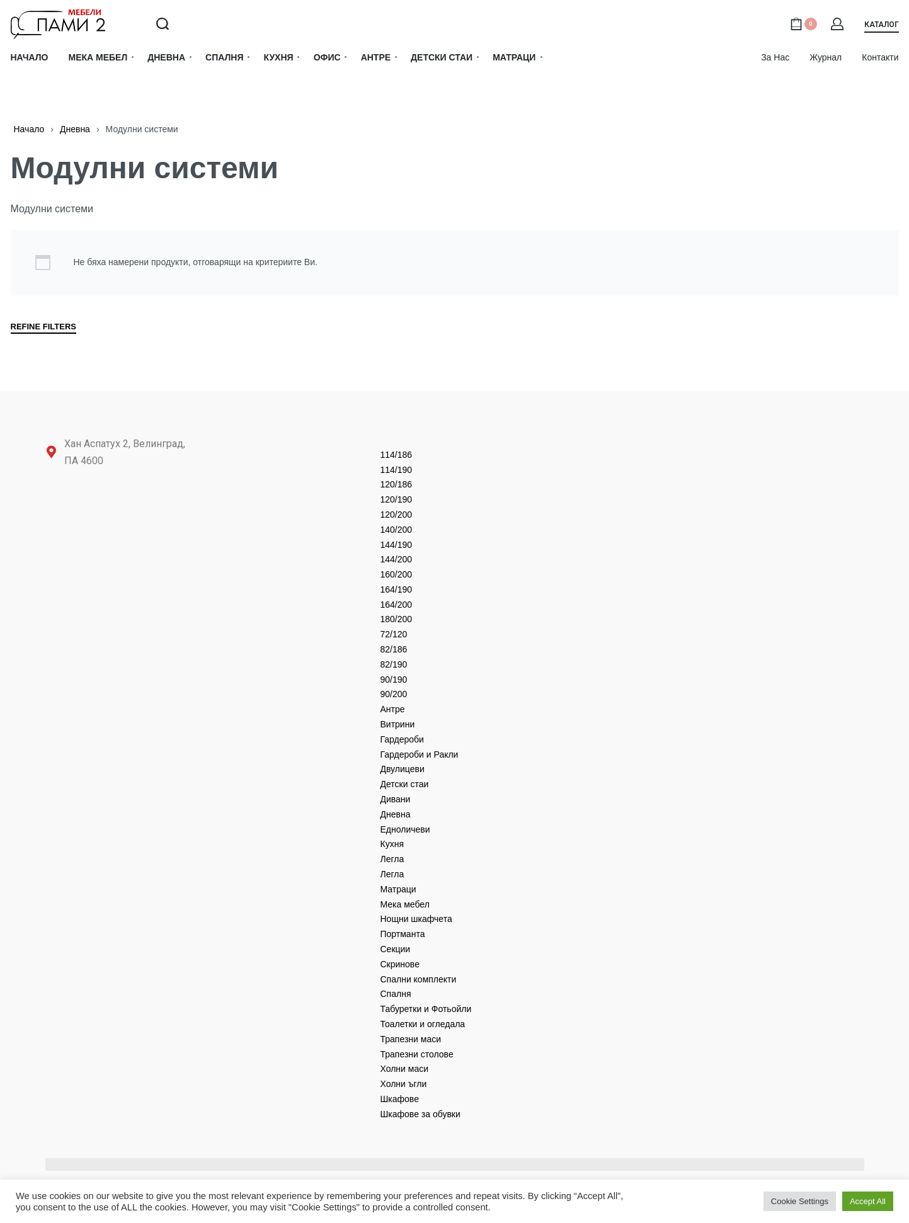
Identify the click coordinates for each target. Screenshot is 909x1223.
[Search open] (162, 24)
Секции (395, 949)
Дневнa (75, 129)
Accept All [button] (868, 1201)
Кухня (392, 844)
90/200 (394, 694)
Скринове (400, 964)
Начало (29, 129)
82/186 (394, 649)
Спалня (395, 994)
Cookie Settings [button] (799, 1201)
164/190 (396, 589)
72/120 (394, 634)
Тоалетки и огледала (423, 1024)
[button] (881, 27)
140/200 (396, 530)
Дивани (395, 799)
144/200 (396, 559)
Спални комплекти (418, 979)
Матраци (398, 889)
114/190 (396, 470)
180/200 (396, 619)
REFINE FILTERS (43, 326)
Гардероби (402, 739)
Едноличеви (405, 829)
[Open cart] (803, 24)
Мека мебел (405, 904)
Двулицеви (402, 769)
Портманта (402, 934)
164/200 (396, 605)
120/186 (396, 484)
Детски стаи (404, 784)
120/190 (396, 499)
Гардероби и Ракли (419, 754)
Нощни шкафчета (416, 919)
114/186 (396, 455)
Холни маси (404, 1069)
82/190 (394, 664)
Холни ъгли (403, 1084)
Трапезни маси (411, 1039)
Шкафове (399, 1099)
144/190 (396, 545)
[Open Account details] (837, 24)
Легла (392, 859)
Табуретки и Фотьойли (426, 1009)
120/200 (396, 514)
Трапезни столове (417, 1054)
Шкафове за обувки (420, 1114)
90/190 (394, 679)
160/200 (396, 574)
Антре (392, 709)
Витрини (397, 724)
